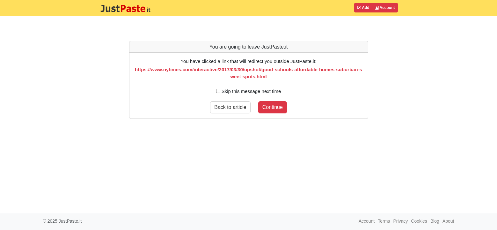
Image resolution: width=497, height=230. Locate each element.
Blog (434, 221)
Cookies (419, 221)
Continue (272, 107)
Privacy (400, 221)
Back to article (230, 107)
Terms (384, 221)
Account (385, 7)
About (448, 221)
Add (363, 7)
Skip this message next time (248, 91)
